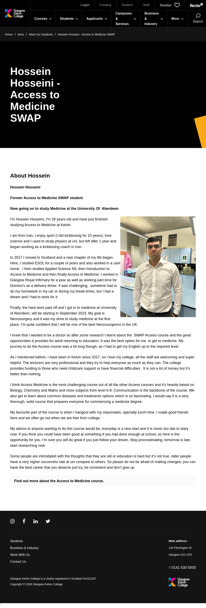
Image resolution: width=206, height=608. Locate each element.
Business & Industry (24, 548)
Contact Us (18, 561)
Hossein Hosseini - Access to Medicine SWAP (86, 34)
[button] (170, 5)
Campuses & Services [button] (125, 19)
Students (16, 541)
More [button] (177, 19)
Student (127, 5)
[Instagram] (12, 521)
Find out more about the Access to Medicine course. (59, 481)
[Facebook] (24, 521)
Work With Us (20, 554)
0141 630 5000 (184, 568)
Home (8, 34)
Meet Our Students (41, 34)
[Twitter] (48, 521)
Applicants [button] (96, 19)
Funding (105, 5)
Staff (146, 5)
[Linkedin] (35, 521)
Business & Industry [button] (153, 19)
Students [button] (69, 19)
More (21, 34)
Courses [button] (43, 19)
